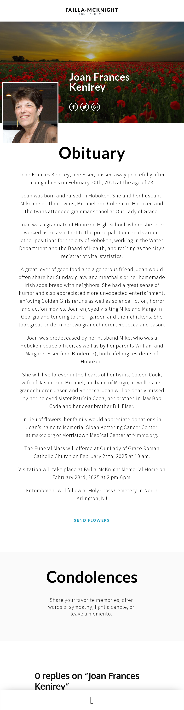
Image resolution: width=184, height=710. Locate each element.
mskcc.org (43, 435)
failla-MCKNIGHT (92, 10)
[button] (92, 700)
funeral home (91, 13)
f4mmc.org (144, 435)
